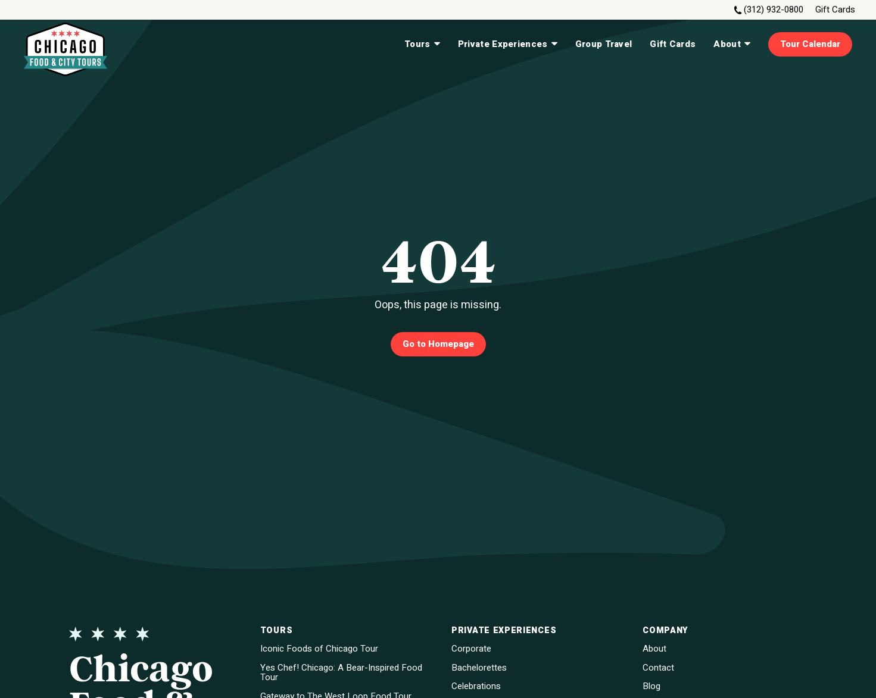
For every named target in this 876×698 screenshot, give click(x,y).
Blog (651, 686)
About (731, 44)
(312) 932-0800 (773, 9)
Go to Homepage (438, 343)
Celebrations (476, 686)
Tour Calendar (810, 44)
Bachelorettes (479, 668)
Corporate (471, 649)
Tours (422, 44)
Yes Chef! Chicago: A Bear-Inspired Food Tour (341, 673)
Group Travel (603, 44)
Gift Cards (835, 9)
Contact (658, 668)
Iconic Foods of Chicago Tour (319, 649)
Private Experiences (507, 44)
